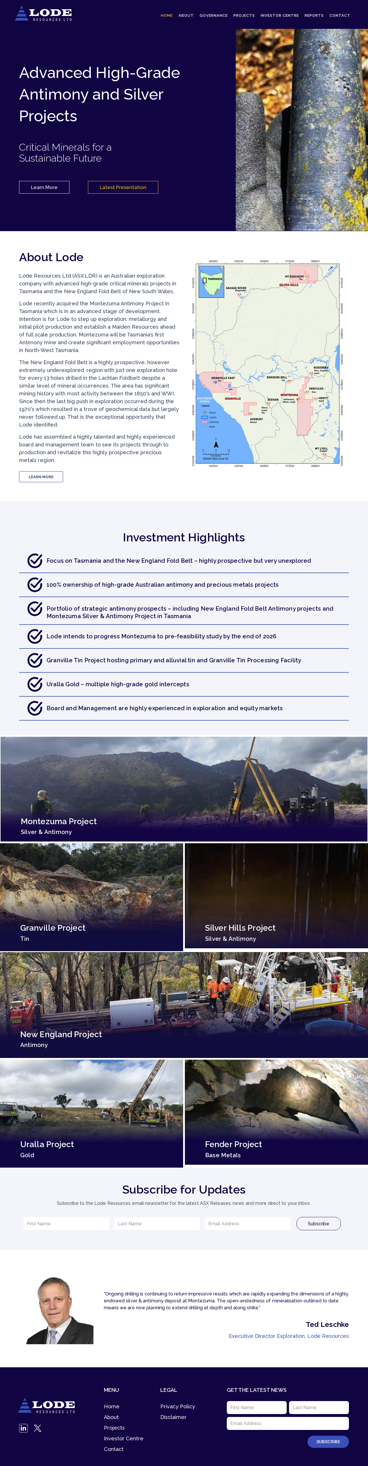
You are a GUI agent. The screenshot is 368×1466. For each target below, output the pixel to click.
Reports (314, 15)
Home (167, 15)
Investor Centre (280, 15)
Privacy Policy (177, 1406)
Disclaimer (173, 1417)
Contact (340, 15)
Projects (244, 15)
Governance (214, 15)
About (186, 15)
